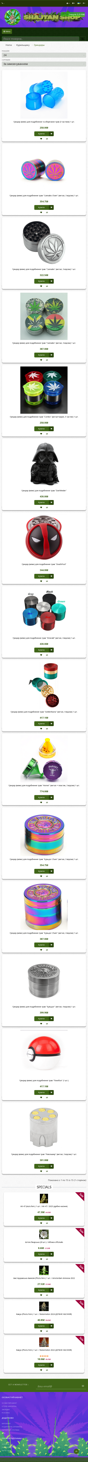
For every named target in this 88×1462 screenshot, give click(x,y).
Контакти (5, 1444)
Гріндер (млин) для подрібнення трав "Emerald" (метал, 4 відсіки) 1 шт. (44, 638)
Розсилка (6, 1413)
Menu (6, 31)
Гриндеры (39, 44)
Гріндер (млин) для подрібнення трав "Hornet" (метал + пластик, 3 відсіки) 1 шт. (44, 785)
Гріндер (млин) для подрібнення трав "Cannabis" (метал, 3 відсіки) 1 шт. (44, 269)
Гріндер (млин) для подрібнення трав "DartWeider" (44, 490)
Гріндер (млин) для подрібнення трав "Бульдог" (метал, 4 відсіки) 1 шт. (44, 1007)
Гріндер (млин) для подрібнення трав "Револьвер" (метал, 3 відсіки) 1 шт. (44, 1154)
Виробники (6, 1423)
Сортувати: (6, 60)
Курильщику (23, 44)
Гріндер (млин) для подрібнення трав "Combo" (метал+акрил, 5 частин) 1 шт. (44, 417)
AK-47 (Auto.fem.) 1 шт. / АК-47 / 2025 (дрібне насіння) (44, 1206)
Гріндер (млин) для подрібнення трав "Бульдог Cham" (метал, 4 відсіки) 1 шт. (44, 933)
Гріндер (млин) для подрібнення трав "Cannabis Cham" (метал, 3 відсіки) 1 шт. (44, 195)
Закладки (6, 1409)
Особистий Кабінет (9, 1403)
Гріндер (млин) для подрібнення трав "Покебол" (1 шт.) (44, 1080)
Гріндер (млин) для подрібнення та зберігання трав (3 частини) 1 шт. (44, 122)
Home (9, 44)
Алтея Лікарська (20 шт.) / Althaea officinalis (44, 1242)
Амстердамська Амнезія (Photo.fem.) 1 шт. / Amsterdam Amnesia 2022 (44, 1278)
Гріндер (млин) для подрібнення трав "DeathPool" (44, 564)
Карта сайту (6, 1451)
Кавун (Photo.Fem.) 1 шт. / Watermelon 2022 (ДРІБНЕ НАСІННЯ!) (44, 1350)
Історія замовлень (9, 1406)
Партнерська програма (10, 1430)
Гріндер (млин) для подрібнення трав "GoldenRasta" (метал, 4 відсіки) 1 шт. (44, 712)
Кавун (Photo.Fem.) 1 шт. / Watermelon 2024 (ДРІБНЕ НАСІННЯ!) (44, 1314)
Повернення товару (9, 1447)
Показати (5, 51)
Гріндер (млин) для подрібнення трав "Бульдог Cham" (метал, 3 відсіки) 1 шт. (44, 859)
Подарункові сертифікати (12, 1427)
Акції (3, 1433)
